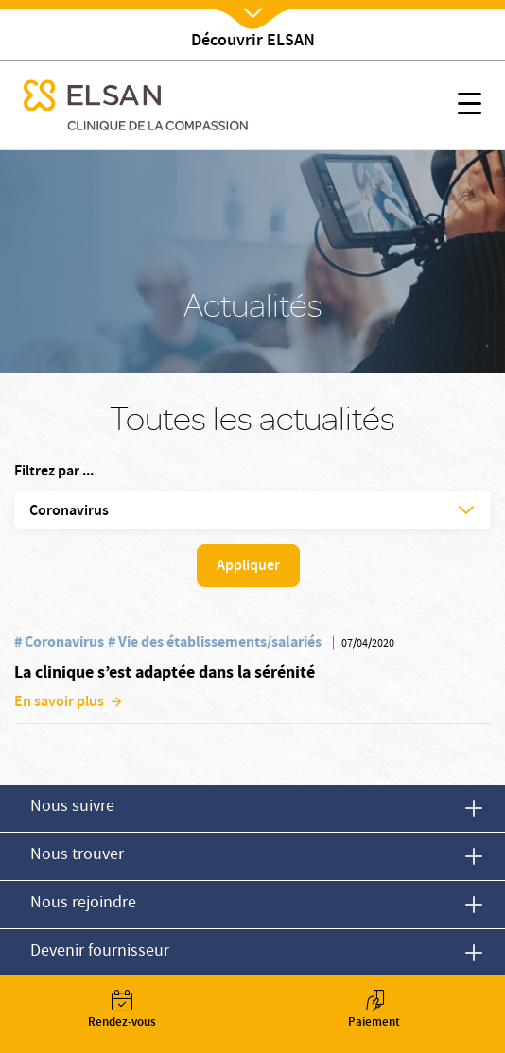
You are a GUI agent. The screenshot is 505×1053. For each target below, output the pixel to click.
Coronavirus (64, 641)
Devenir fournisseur (99, 952)
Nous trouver (77, 856)
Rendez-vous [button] (121, 1011)
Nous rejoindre (83, 904)
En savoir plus (59, 703)
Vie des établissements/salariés (220, 641)
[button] (469, 107)
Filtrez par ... (54, 472)
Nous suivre (72, 807)
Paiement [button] (374, 1011)
